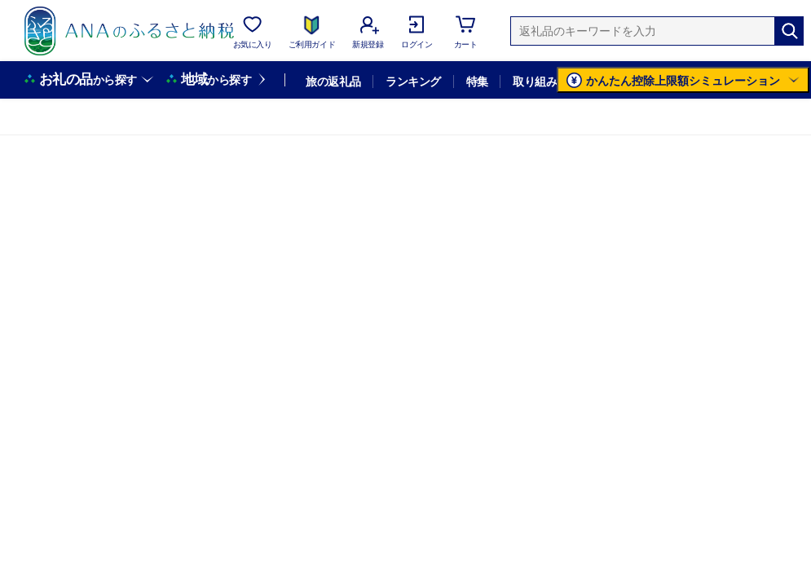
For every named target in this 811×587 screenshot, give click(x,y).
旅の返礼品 (333, 81)
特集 (477, 81)
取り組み (535, 81)
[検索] (789, 31)
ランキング (413, 81)
